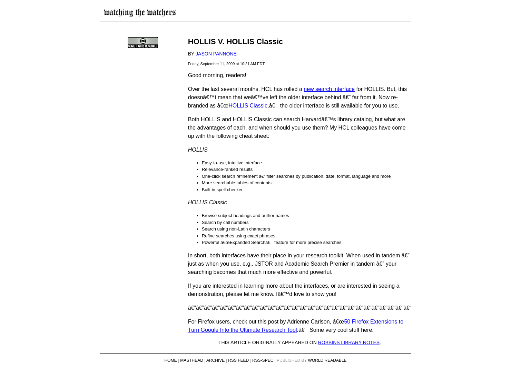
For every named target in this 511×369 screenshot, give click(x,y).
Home (170, 360)
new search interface (329, 89)
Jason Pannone (216, 54)
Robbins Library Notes (349, 342)
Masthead (191, 360)
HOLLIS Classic (247, 106)
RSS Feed (238, 360)
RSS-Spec (262, 360)
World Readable (327, 360)
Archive (215, 360)
